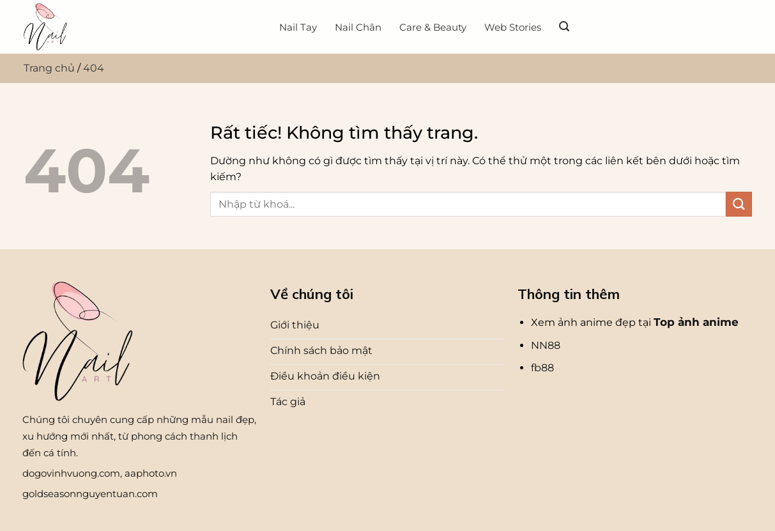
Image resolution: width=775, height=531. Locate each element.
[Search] (564, 26)
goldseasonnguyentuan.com (90, 494)
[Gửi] (738, 204)
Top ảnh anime (696, 322)
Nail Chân (358, 27)
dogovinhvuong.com (71, 473)
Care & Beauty (432, 27)
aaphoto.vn (151, 473)
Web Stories (512, 27)
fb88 (542, 368)
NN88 (545, 345)
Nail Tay (298, 27)
